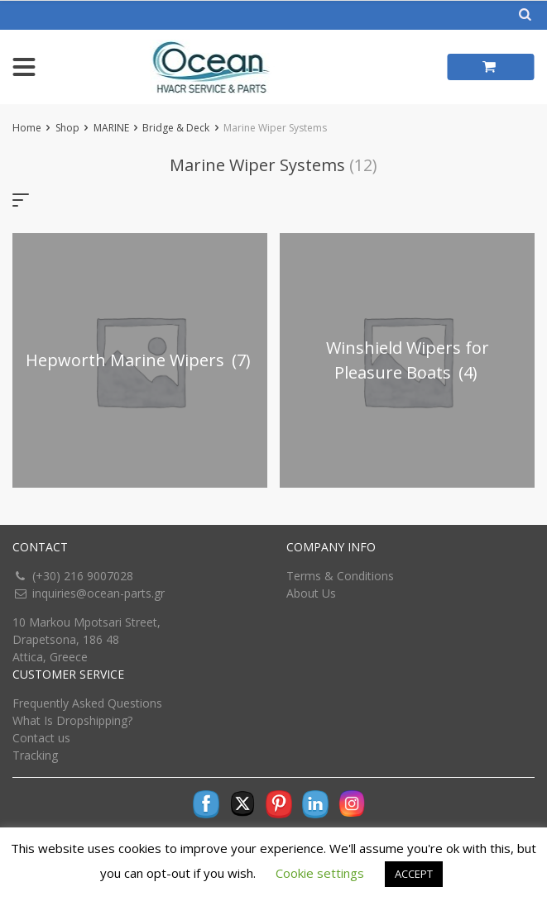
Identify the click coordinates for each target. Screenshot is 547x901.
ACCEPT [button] (414, 873)
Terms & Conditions (340, 576)
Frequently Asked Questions (87, 703)
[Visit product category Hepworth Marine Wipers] (139, 360)
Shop (67, 128)
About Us (311, 593)
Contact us (41, 738)
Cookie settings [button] (320, 873)
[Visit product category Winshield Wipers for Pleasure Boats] (407, 360)
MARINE (111, 128)
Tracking (35, 755)
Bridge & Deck (175, 128)
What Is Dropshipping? (72, 720)
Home (26, 128)
